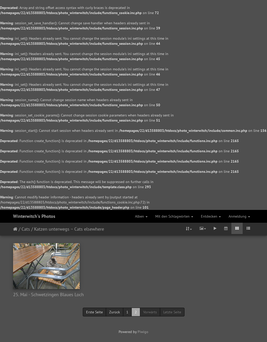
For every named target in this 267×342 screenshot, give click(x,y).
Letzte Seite (172, 312)
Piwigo (143, 331)
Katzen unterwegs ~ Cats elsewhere (69, 229)
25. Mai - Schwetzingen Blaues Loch (48, 294)
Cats (26, 229)
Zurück (114, 312)
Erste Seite (94, 312)
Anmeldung (239, 216)
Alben (141, 216)
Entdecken (211, 216)
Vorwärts (150, 312)
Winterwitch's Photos (34, 216)
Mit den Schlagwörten (174, 216)
